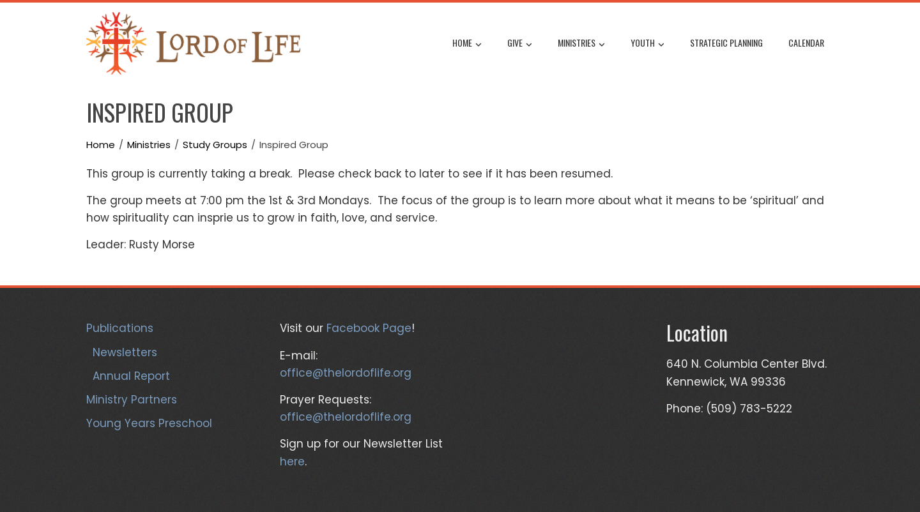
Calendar (806, 42)
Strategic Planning (726, 42)
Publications (119, 328)
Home (467, 44)
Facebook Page (368, 328)
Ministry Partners (131, 399)
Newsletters (125, 352)
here (292, 461)
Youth (647, 44)
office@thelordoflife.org (345, 372)
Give (519, 44)
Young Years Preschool (149, 423)
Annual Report (131, 376)
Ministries (581, 44)
